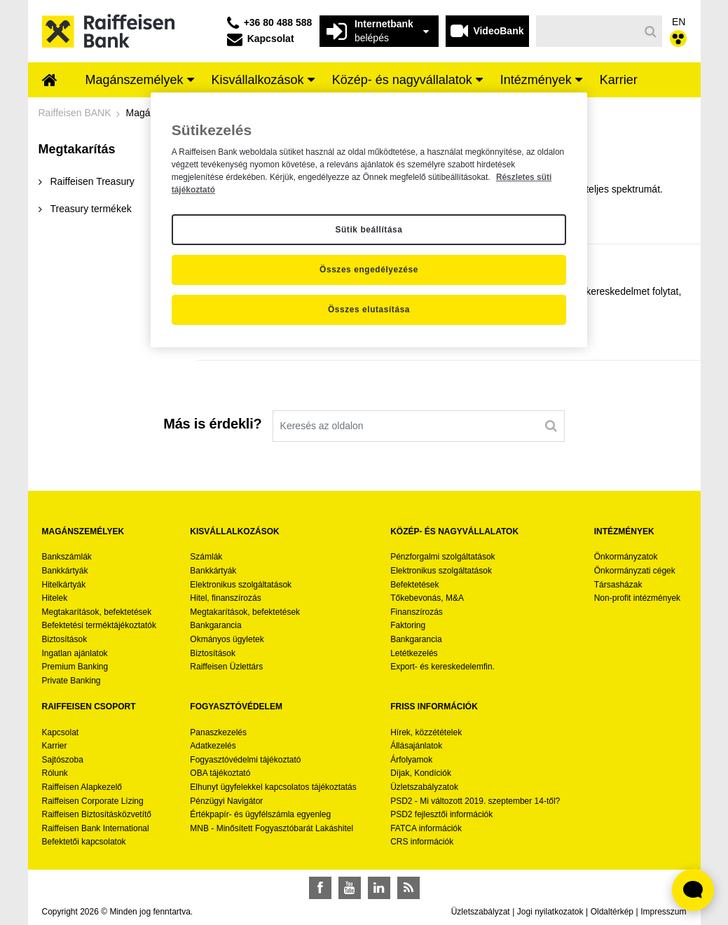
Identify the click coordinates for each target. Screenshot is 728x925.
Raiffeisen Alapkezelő (82, 787)
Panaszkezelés (218, 732)
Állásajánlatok (416, 746)
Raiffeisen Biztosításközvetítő (97, 814)
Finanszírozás (416, 612)
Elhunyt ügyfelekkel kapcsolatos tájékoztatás (273, 787)
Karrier (54, 746)
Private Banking (71, 681)
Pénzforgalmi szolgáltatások (442, 557)
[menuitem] (49, 81)
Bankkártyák (65, 571)
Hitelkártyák (64, 585)
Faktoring (407, 625)
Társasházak (618, 585)
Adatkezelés (212, 746)
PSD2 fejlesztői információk (441, 814)
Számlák (206, 557)
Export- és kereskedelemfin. (442, 667)
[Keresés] (587, 31)
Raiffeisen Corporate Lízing (93, 801)
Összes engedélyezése (369, 269)
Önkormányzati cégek (634, 571)
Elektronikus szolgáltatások (240, 585)
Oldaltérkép (612, 912)
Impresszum (663, 912)
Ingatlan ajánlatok (75, 653)
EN (678, 21)
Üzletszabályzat (480, 912)
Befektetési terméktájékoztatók (99, 625)
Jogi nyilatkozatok (550, 912)
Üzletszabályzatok (424, 787)
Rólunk (55, 773)
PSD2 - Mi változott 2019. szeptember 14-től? (475, 801)
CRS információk (421, 842)
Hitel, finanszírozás (225, 598)
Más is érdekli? (212, 423)
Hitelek (55, 598)
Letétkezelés (413, 653)
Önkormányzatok (626, 557)
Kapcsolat (60, 732)
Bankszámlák (67, 557)
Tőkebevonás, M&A (427, 598)
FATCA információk (426, 828)
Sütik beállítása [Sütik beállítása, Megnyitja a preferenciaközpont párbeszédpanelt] (368, 230)
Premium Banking (75, 667)
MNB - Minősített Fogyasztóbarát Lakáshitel (271, 828)
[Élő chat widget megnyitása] (693, 890)
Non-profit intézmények (637, 598)
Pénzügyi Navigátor (226, 801)
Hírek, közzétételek (426, 732)
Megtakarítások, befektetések (97, 612)
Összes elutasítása (369, 309)
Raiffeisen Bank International (95, 828)
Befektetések (414, 585)
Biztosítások (65, 639)
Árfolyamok (411, 760)
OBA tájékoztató (221, 773)
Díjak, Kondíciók (420, 773)
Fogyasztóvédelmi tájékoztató (245, 760)
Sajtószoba (62, 760)
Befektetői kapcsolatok (84, 842)
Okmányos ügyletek (226, 639)
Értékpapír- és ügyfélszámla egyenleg (260, 814)
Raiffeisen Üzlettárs (226, 667)
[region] (369, 219)
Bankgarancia (215, 625)
